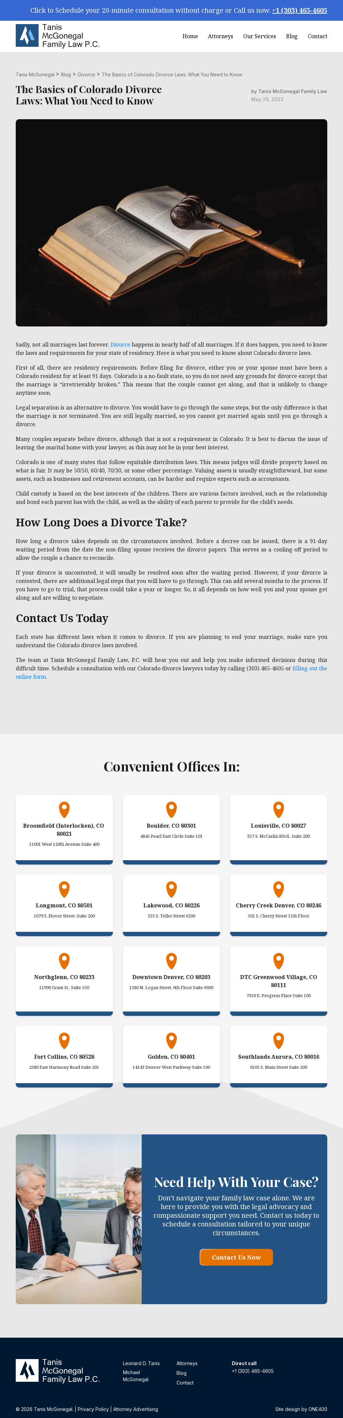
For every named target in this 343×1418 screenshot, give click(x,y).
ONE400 (317, 1409)
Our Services (259, 36)
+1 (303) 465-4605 (299, 10)
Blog (292, 36)
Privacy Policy (93, 1409)
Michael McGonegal (135, 1375)
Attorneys (220, 36)
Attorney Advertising (135, 1409)
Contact (317, 36)
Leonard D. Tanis (141, 1363)
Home (190, 36)
